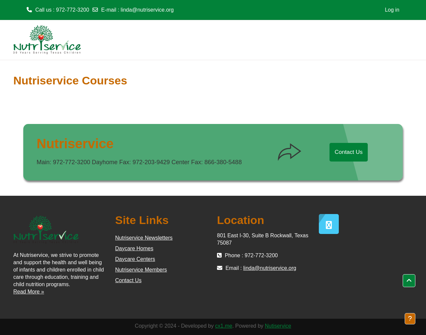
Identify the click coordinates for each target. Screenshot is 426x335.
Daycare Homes (134, 248)
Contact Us (348, 152)
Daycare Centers (135, 259)
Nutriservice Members (141, 270)
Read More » (28, 291)
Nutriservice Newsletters (143, 238)
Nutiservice (278, 326)
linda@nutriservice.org (147, 10)
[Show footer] (410, 318)
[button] (409, 280)
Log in (392, 10)
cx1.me (223, 326)
